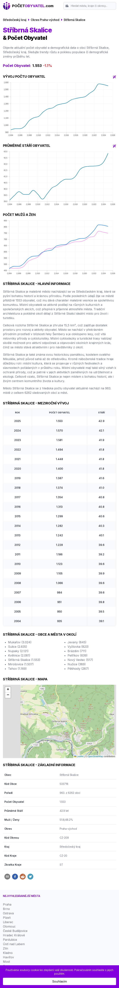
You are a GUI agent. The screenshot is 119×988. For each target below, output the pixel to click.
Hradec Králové (14, 935)
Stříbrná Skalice (74, 20)
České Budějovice (15, 931)
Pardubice (10, 939)
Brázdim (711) (77, 651)
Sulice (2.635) (17, 646)
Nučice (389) (77, 664)
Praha (7, 904)
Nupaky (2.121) (18, 651)
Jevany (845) (77, 642)
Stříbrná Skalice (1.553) (24, 660)
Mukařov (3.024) (19, 642)
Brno (6, 909)
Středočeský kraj (14, 20)
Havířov (8, 957)
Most (6, 961)
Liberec (8, 922)
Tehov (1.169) (17, 668)
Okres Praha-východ (45, 20)
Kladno (8, 953)
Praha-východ (68, 828)
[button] (8, 689)
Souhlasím (59, 981)
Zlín (5, 948)
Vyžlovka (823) (78, 646)
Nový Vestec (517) (80, 660)
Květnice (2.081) (19, 655)
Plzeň (7, 917)
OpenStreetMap (95, 756)
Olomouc (9, 926)
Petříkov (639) (78, 655)
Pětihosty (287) (78, 668)
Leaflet (78, 756)
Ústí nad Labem (14, 944)
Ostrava (8, 913)
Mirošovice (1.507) (21, 664)
